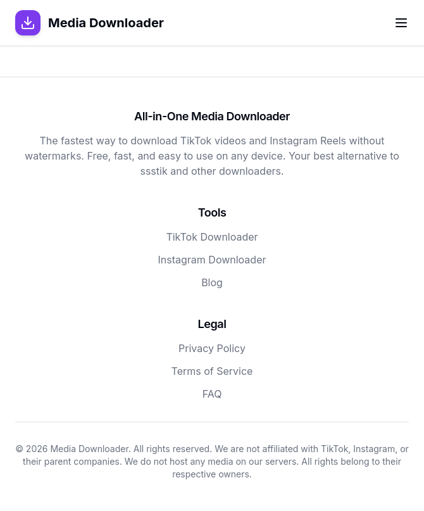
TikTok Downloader (212, 236)
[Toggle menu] (401, 22)
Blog (212, 282)
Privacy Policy (212, 348)
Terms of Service (212, 371)
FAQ (212, 394)
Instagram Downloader (212, 259)
